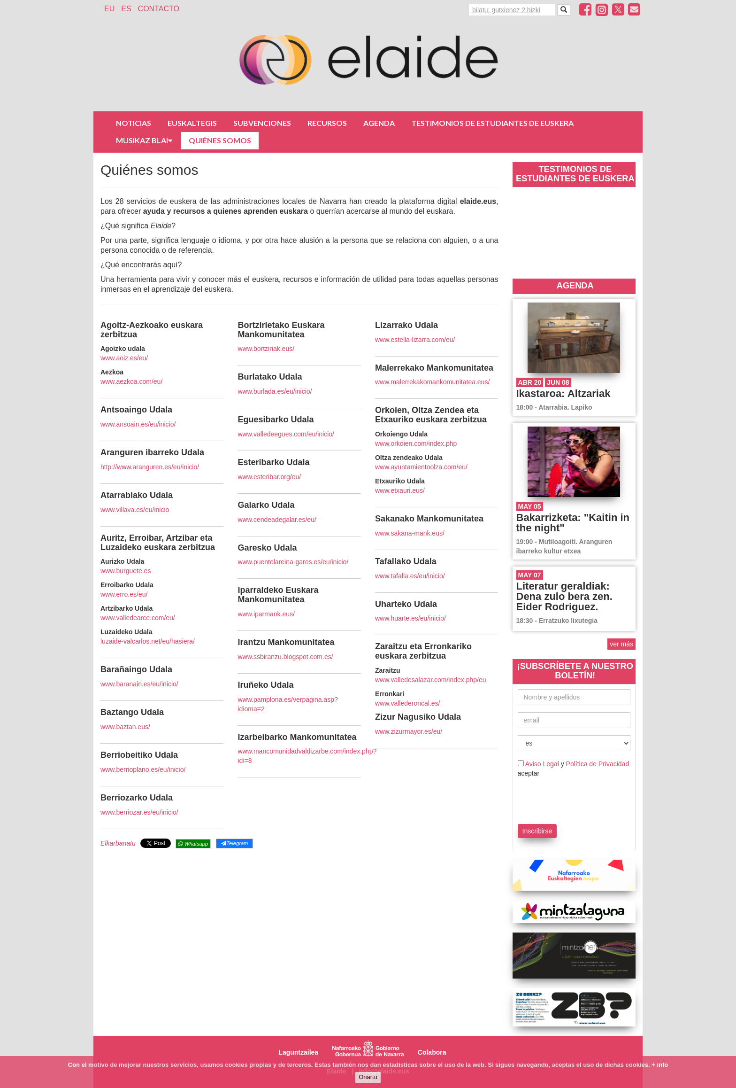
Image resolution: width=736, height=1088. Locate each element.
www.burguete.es (125, 571)
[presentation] (573, 799)
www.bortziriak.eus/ (266, 348)
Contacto (158, 9)
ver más (621, 644)
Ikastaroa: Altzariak (563, 393)
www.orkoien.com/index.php (416, 443)
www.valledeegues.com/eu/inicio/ (286, 434)
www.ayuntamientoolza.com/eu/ (421, 467)
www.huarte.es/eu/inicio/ (410, 618)
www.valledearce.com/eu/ (137, 618)
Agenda (379, 122)
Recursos (327, 122)
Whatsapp (193, 844)
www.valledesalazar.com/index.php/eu (430, 680)
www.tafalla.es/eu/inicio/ (410, 576)
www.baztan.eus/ (125, 727)
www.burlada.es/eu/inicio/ (275, 391)
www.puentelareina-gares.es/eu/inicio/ (293, 562)
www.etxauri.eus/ (400, 490)
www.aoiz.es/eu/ (124, 358)
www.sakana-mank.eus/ (410, 533)
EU (109, 9)
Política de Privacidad (597, 764)
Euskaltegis (192, 122)
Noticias (133, 122)
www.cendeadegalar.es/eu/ (277, 519)
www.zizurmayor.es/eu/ (408, 731)
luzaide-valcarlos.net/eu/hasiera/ (147, 641)
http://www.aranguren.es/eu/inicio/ (149, 467)
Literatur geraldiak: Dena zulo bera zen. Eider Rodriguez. (564, 596)
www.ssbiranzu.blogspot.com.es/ (285, 657)
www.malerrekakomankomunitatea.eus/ (432, 382)
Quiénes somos (220, 140)
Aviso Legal (542, 764)
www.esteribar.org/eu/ (269, 477)
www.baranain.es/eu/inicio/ (139, 684)
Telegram (234, 843)
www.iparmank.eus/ (266, 614)
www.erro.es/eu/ (123, 594)
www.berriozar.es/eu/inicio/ (139, 812)
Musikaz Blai (144, 140)
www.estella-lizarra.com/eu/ (415, 339)
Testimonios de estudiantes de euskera (492, 122)
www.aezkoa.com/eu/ (131, 381)
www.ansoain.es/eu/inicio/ (138, 424)
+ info (660, 1064)
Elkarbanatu (118, 843)
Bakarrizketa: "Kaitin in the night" (573, 523)
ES (126, 9)
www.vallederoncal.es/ (407, 703)
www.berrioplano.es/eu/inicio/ (142, 769)
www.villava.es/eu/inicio (134, 509)
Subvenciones (262, 122)
